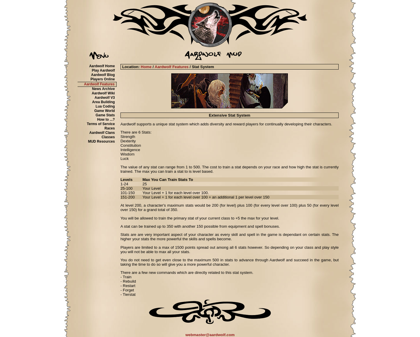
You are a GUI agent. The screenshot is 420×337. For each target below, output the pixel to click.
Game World (104, 111)
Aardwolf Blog (103, 75)
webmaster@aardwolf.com (210, 335)
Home (146, 67)
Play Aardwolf (103, 70)
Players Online (102, 79)
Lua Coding (105, 106)
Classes (108, 137)
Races (109, 128)
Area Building (103, 102)
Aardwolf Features (99, 84)
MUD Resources (101, 141)
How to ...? (106, 119)
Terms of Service (101, 124)
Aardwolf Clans (102, 133)
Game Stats (105, 115)
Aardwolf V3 (104, 98)
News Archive (103, 89)
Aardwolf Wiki (103, 93)
